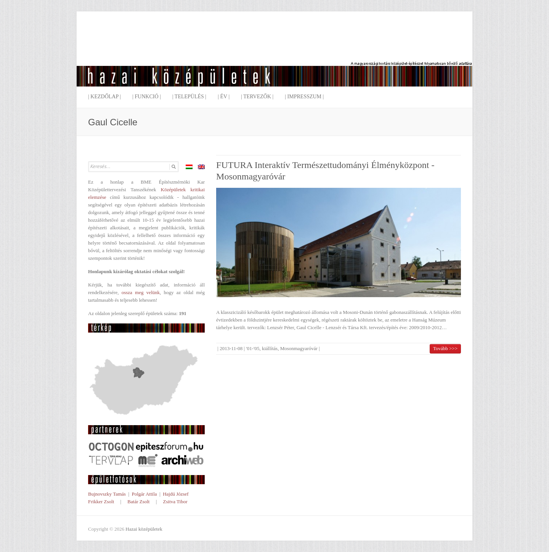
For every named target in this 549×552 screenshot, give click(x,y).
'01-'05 (252, 348)
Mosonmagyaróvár (299, 348)
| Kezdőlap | (104, 96)
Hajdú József (176, 494)
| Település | (189, 96)
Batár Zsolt (138, 501)
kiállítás (270, 348)
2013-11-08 (231, 348)
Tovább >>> (445, 348)
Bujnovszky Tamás (107, 494)
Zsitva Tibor (175, 501)
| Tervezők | (257, 96)
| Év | (224, 96)
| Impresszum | (304, 96)
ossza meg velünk (141, 292)
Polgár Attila (144, 494)
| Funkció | (146, 96)
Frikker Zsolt (101, 501)
